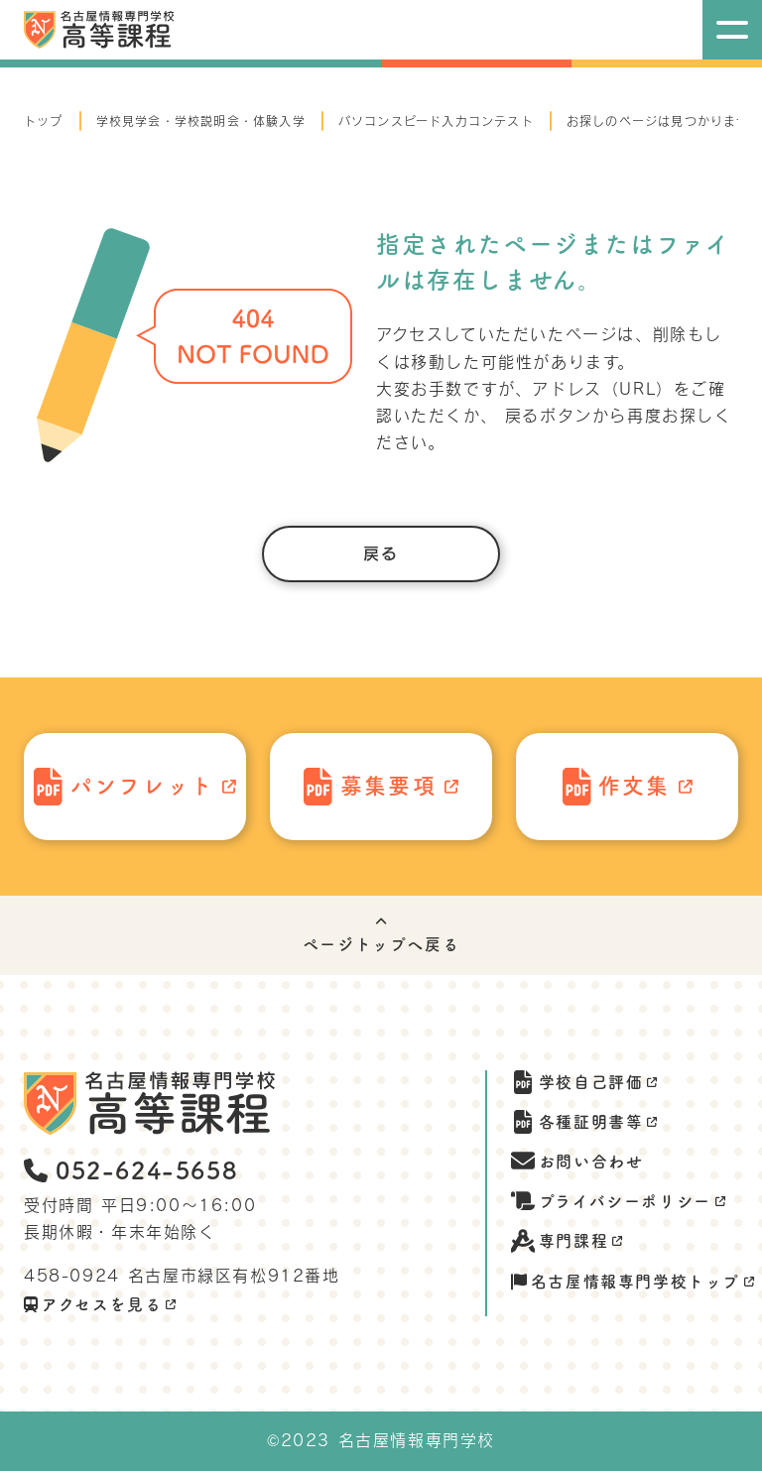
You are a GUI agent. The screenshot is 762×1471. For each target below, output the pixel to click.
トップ (44, 121)
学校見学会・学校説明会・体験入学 (201, 121)
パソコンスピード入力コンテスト (436, 121)
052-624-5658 (130, 1170)
